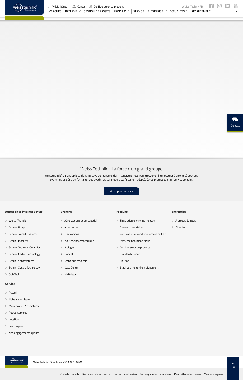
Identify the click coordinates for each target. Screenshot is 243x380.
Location (14, 319)
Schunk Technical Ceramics (25, 247)
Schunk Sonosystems (21, 260)
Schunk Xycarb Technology (24, 267)
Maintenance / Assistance (24, 306)
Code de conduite (69, 374)
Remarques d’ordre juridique (155, 374)
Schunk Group (17, 227)
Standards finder (130, 254)
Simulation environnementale (137, 220)
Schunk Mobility (18, 240)
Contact (79, 6)
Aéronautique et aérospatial (80, 220)
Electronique (71, 234)
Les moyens (16, 326)
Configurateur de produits (106, 6)
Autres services (18, 312)
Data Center (71, 267)
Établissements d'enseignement (139, 267)
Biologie (69, 247)
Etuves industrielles (132, 227)
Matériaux (70, 274)
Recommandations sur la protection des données (109, 374)
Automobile (71, 227)
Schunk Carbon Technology (24, 254)
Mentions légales (213, 374)
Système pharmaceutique (135, 240)
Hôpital (68, 254)
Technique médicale (75, 260)
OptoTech (14, 274)
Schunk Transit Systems (23, 234)
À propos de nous (121, 191)
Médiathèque (57, 6)
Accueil (13, 292)
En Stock (125, 260)
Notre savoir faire (19, 299)
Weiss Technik (17, 220)
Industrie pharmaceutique (79, 240)
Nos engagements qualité (24, 333)
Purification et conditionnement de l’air (143, 234)
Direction (180, 227)
